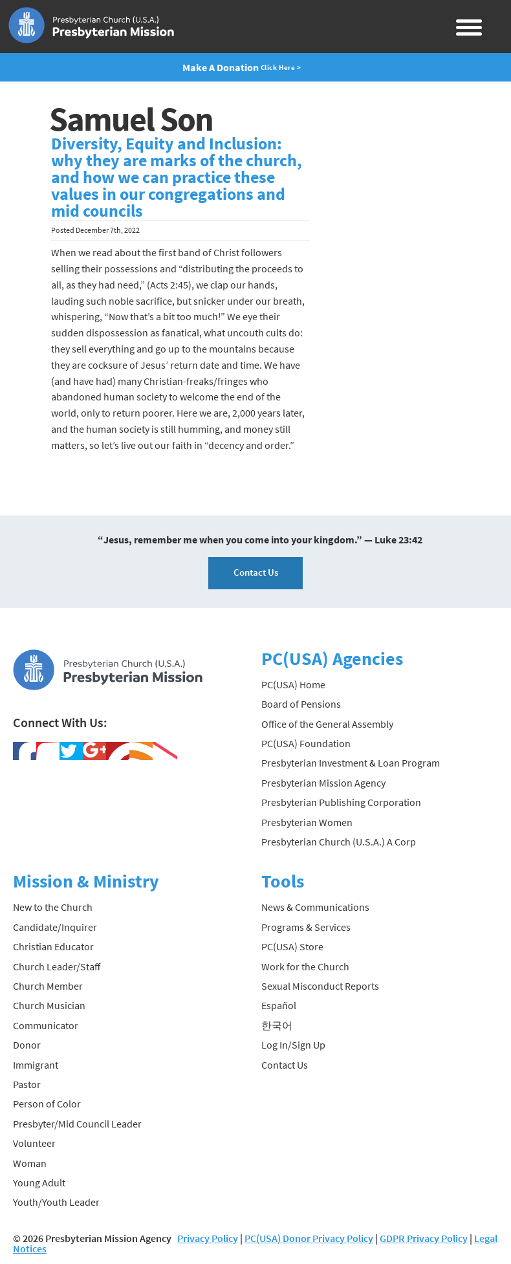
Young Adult (39, 1182)
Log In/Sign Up (293, 1044)
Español (278, 1005)
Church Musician (49, 1005)
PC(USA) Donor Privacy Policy (309, 1238)
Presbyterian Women (307, 822)
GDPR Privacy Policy (424, 1238)
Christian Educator (53, 946)
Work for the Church (305, 966)
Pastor (27, 1084)
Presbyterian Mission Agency (323, 782)
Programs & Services (306, 927)
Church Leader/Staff (56, 966)
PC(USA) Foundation (306, 743)
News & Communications (315, 906)
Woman (30, 1163)
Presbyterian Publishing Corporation (341, 802)
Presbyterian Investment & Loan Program (350, 762)
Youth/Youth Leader (56, 1201)
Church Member (48, 985)
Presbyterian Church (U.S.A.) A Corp (338, 841)
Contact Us (256, 572)
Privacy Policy (207, 1238)
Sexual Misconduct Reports (320, 985)
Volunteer (34, 1143)
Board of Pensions (301, 703)
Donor (27, 1044)
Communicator (45, 1025)
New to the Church (52, 906)
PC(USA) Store (292, 946)
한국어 (276, 1025)
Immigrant (35, 1064)
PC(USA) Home (293, 684)
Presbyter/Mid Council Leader (77, 1123)
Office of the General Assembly (327, 723)
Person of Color (47, 1103)
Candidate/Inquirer (55, 927)
